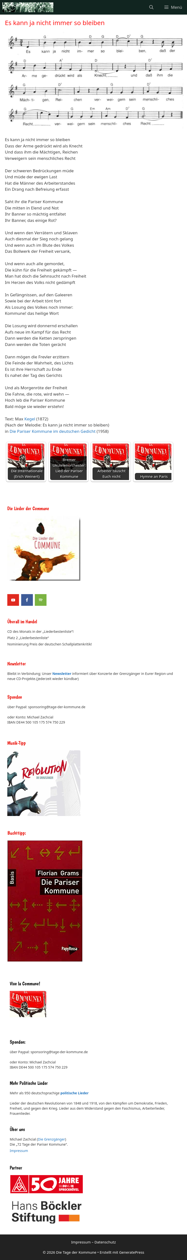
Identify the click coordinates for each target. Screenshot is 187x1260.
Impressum (19, 1150)
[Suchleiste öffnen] (151, 7)
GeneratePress (131, 1252)
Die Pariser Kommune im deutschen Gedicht (52, 431)
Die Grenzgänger (51, 1139)
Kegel (29, 419)
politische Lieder (74, 1093)
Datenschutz (105, 1242)
